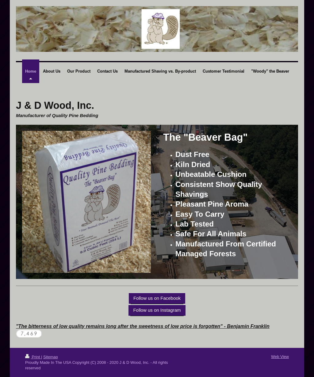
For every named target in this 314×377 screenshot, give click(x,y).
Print (33, 357)
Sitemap (50, 357)
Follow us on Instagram (157, 310)
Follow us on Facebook (157, 298)
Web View (280, 356)
